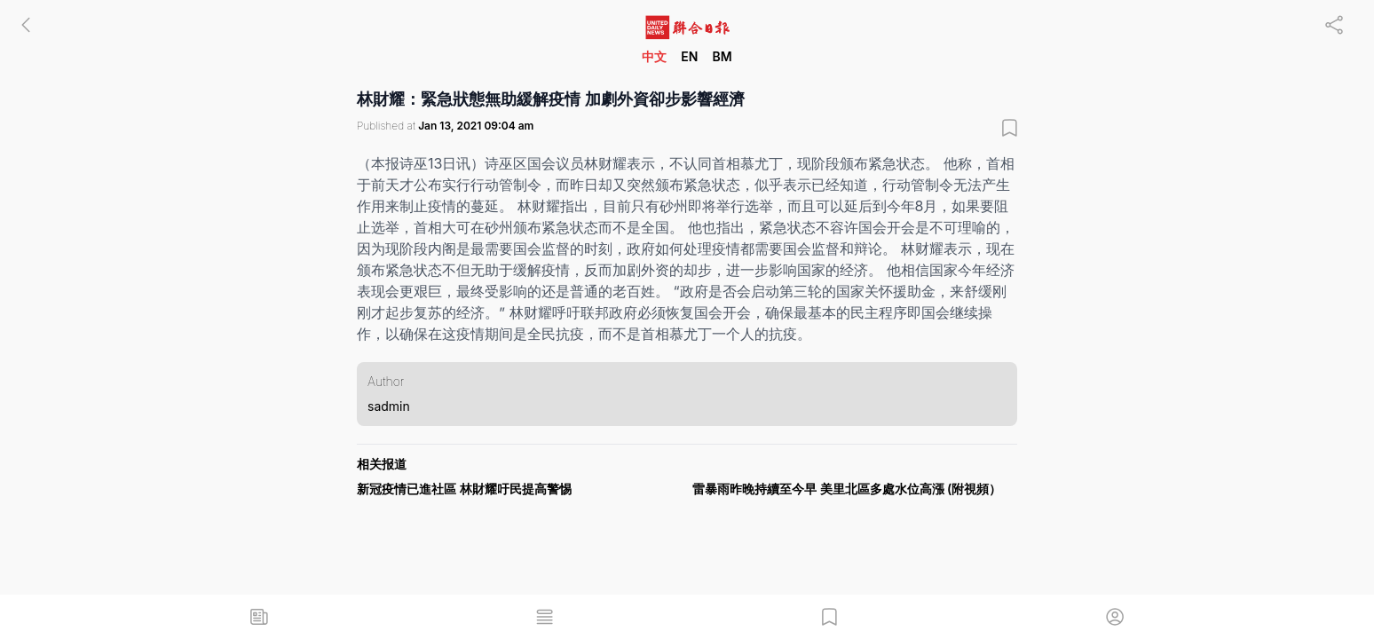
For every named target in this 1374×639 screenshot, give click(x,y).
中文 (654, 56)
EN (689, 56)
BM (721, 56)
